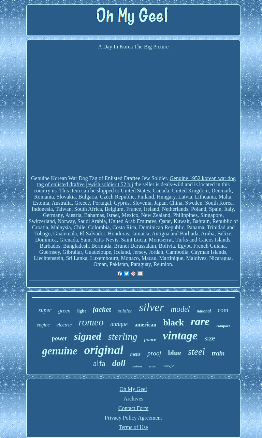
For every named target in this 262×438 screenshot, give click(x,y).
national (204, 311)
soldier (125, 310)
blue (174, 353)
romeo (90, 322)
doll (119, 363)
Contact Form (133, 408)
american (145, 324)
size (209, 338)
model (180, 309)
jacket (102, 309)
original (103, 350)
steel (196, 352)
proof (154, 353)
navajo (168, 365)
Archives (133, 399)
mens (135, 354)
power (59, 338)
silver (151, 307)
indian (137, 366)
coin (223, 310)
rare (200, 321)
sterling (122, 336)
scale (152, 366)
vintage (180, 335)
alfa (99, 363)
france (150, 339)
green (64, 310)
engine (43, 324)
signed (87, 336)
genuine (59, 351)
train (218, 353)
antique (119, 324)
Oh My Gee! (133, 389)
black (173, 322)
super (45, 310)
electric (64, 324)
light (81, 310)
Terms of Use (133, 427)
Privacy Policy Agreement (133, 418)
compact (223, 326)
